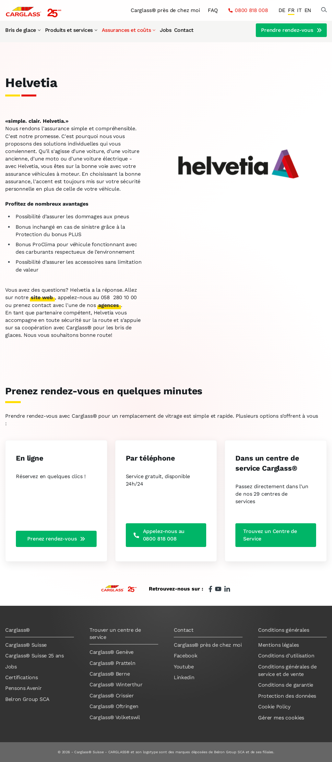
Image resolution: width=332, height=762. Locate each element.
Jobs (165, 30)
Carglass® (17, 630)
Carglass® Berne (109, 674)
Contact (184, 30)
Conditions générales (283, 630)
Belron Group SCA (27, 699)
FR (291, 10)
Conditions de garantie (285, 685)
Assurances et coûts (129, 30)
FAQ (213, 10)
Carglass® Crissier (111, 695)
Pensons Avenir (23, 688)
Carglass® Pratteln (112, 663)
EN (307, 10)
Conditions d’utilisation (286, 656)
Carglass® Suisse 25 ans (34, 656)
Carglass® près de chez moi (165, 10)
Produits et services (71, 30)
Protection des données (287, 696)
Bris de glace (23, 30)
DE (282, 10)
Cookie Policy (274, 707)
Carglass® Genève (111, 652)
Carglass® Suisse (26, 645)
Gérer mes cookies (281, 718)
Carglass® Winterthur (116, 684)
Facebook (185, 656)
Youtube (184, 667)
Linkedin (184, 677)
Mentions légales (278, 645)
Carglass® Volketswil (114, 717)
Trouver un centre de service (115, 633)
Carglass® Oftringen (113, 706)
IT (299, 10)
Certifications (21, 677)
